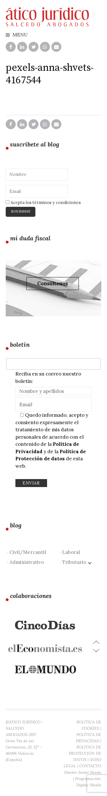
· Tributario (75, 562)
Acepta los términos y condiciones (43, 202)
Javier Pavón (89, 772)
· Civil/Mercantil (26, 552)
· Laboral (70, 552)
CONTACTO (90, 765)
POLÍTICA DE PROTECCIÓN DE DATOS (85, 753)
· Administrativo (25, 562)
